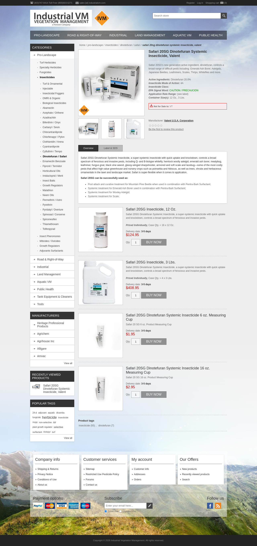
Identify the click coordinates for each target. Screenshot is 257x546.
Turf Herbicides (48, 62)
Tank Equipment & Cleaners (54, 296)
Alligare (42, 348)
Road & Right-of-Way (84, 35)
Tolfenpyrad (49, 229)
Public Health (210, 35)
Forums (90, 479)
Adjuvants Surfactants (51, 250)
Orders (137, 479)
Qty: (128, 242)
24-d (35, 412)
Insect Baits (49, 180)
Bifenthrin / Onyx (51, 122)
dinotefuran (104, 425)
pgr (54, 422)
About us (42, 484)
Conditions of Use (47, 479)
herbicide (49, 417)
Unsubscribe (129, 511)
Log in (200, 3)
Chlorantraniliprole (52, 132)
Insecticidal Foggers (53, 93)
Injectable (48, 88)
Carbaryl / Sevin (51, 127)
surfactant (37, 432)
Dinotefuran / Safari (55, 156)
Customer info (141, 469)
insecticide (84, 425)
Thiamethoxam (50, 224)
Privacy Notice (45, 474)
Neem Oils (48, 195)
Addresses (139, 474)
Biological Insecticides (54, 103)
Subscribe (113, 511)
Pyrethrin (47, 204)
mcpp (35, 422)
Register (191, 3)
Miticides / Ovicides (50, 241)
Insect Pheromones (50, 236)
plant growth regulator (42, 427)
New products (189, 469)
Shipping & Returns (48, 469)
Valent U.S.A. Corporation (178, 120)
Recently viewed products (196, 474)
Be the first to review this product (166, 129)
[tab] (88, 148)
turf (53, 432)
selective (58, 427)
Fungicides (45, 72)
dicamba (60, 412)
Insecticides (47, 77)
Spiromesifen (50, 219)
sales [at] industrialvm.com (93, 3)
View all (68, 363)
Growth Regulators (53, 185)
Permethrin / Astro (52, 200)
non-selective (45, 422)
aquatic (51, 412)
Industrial (118, 35)
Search (186, 479)
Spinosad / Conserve (54, 214)
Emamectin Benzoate (54, 161)
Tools (40, 304)
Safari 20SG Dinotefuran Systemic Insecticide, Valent (56, 389)
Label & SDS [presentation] (111, 148)
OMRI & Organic (51, 98)
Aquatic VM (182, 35)
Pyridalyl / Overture (53, 209)
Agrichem (43, 333)
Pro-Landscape (47, 35)
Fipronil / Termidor (52, 166)
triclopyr (47, 432)
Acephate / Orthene (53, 112)
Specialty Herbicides (50, 67)
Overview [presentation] (88, 148)
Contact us (91, 484)
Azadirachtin (49, 117)
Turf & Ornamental (52, 83)
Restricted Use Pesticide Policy (102, 474)
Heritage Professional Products (50, 324)
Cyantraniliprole (51, 146)
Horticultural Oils (51, 171)
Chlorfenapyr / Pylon (53, 137)
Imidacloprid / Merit (53, 175)
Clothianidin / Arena (53, 141)
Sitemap (90, 469)
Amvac (41, 356)
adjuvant (42, 412)
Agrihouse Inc (45, 341)
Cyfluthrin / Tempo (52, 151)
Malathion (48, 190)
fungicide (37, 417)
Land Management (150, 35)
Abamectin (48, 108)
